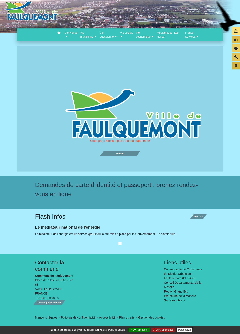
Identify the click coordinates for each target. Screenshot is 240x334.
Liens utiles (177, 262)
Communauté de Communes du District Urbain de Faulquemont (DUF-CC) (183, 274)
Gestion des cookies (151, 317)
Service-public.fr (174, 300)
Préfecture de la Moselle (180, 296)
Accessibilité (107, 317)
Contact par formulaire (49, 302)
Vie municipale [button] (87, 34)
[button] (58, 33)
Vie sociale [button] (126, 32)
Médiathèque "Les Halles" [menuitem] (167, 34)
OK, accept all (139, 329)
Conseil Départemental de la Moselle (182, 285)
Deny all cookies (163, 329)
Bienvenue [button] (71, 32)
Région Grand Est (176, 291)
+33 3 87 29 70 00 (47, 298)
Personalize (184, 329)
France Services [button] (190, 34)
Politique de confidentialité (78, 317)
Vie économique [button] (143, 34)
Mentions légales (46, 317)
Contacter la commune (49, 265)
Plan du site (127, 317)
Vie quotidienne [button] (107, 34)
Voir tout (198, 216)
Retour (120, 153)
